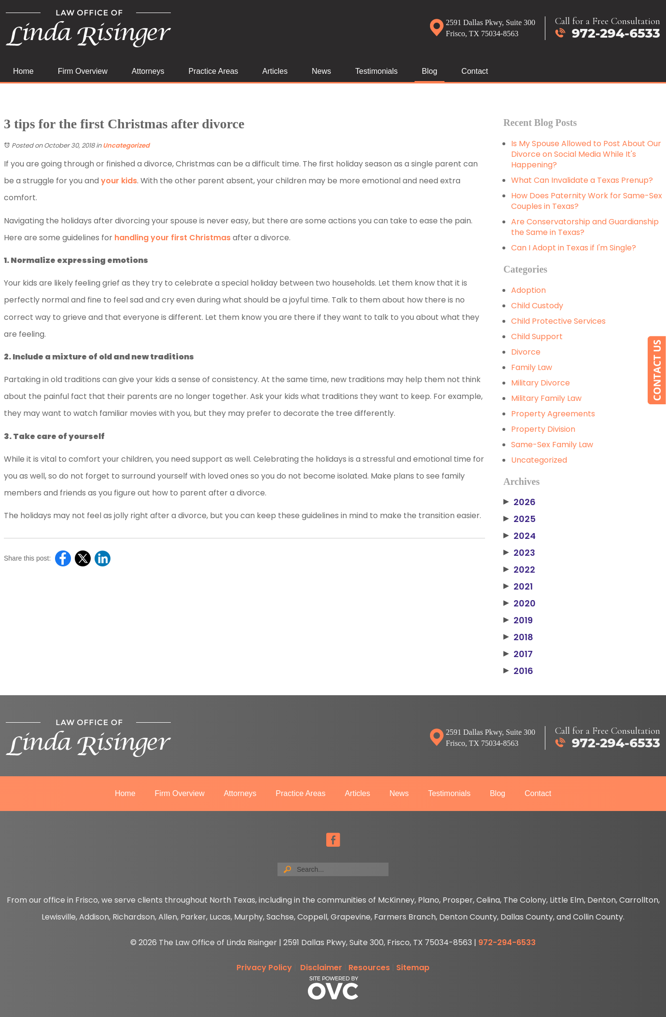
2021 (518, 586)
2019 (518, 620)
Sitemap (413, 967)
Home (23, 71)
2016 (518, 671)
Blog (429, 71)
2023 (519, 553)
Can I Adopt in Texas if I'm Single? (573, 247)
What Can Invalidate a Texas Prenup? (582, 180)
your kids (119, 180)
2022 (519, 570)
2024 (519, 536)
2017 (518, 654)
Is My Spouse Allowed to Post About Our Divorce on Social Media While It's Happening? (586, 154)
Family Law (531, 367)
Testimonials (376, 71)
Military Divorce (540, 382)
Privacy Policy (264, 967)
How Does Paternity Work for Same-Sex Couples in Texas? (586, 201)
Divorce (526, 351)
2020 (519, 603)
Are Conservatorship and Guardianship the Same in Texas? (585, 227)
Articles (275, 71)
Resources (369, 967)
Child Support (537, 336)
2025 (519, 519)
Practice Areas (213, 71)
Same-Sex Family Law (552, 444)
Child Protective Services (558, 321)
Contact (474, 71)
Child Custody (537, 305)
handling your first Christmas (172, 237)
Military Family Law (546, 398)
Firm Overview (83, 71)
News (321, 71)
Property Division (543, 429)
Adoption (528, 290)
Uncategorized (126, 145)
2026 (519, 502)
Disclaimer (321, 967)
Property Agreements (553, 413)
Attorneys (148, 71)
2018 (518, 637)
